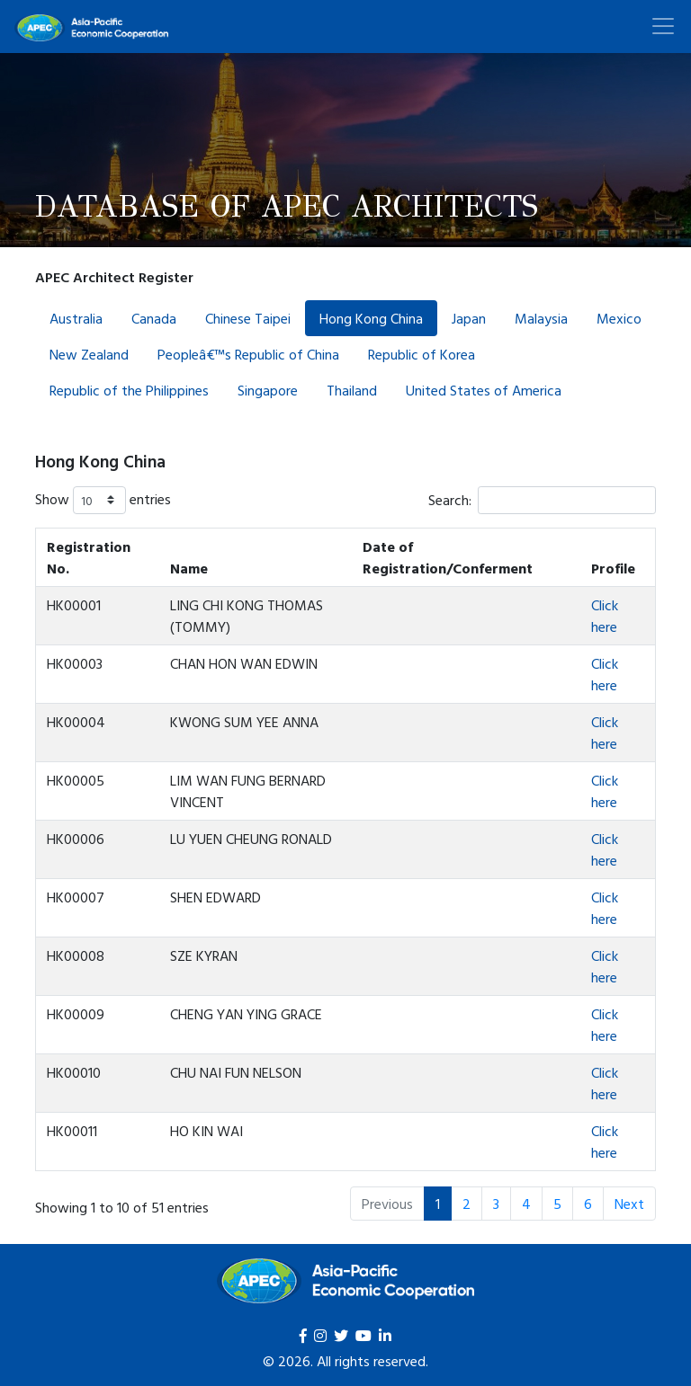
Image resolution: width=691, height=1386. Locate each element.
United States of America (483, 390)
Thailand (352, 390)
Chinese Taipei (248, 318)
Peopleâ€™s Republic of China (248, 354)
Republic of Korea (421, 354)
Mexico (619, 318)
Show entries (103, 500)
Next (629, 1203)
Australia (76, 318)
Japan (469, 318)
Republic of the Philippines (129, 390)
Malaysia (541, 318)
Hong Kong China (371, 318)
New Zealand (89, 354)
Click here (604, 615)
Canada (153, 318)
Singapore (268, 390)
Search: (542, 500)
